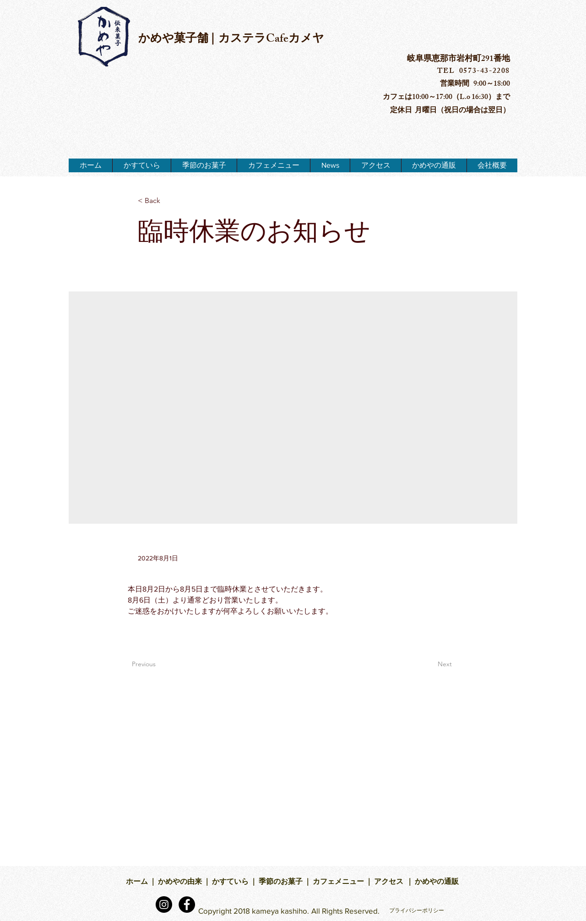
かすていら (230, 882)
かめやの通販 (437, 882)
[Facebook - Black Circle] (187, 904)
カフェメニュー (338, 882)
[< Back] (168, 201)
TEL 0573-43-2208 (473, 71)
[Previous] (162, 664)
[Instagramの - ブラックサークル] (164, 904)
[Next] (429, 664)
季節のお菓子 (280, 882)
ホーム (137, 882)
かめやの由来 (179, 882)
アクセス (389, 882)
